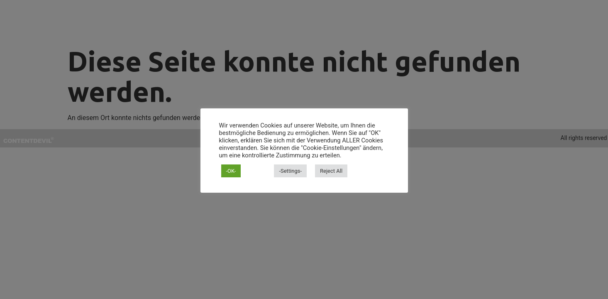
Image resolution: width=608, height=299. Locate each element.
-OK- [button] (231, 171)
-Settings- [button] (290, 171)
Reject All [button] (331, 171)
